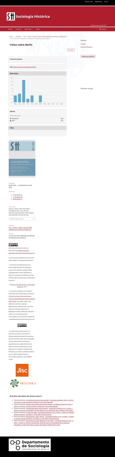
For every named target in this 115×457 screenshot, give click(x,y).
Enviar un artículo (88, 56)
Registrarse (98, 1)
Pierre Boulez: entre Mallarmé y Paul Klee (40, 421)
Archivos (18, 29)
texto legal (12, 301)
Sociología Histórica (33, 16)
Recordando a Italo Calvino (35, 417)
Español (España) (86, 47)
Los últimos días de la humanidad (37, 400)
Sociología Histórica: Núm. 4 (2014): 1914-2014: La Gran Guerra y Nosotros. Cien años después (43, 401)
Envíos (38, 29)
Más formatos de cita (16, 219)
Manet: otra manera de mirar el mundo (39, 404)
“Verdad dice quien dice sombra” (37, 408)
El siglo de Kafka (31, 412)
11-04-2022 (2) (17, 197)
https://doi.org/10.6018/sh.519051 (24, 67)
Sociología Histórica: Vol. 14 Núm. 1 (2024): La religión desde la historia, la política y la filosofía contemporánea (44, 413)
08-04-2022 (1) (17, 199)
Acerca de (27, 29)
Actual (10, 29)
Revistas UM (89, 1)
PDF (71, 50)
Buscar (103, 29)
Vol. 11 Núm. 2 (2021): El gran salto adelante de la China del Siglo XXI (44, 36)
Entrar (106, 1)
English (83, 44)
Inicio (11, 36)
